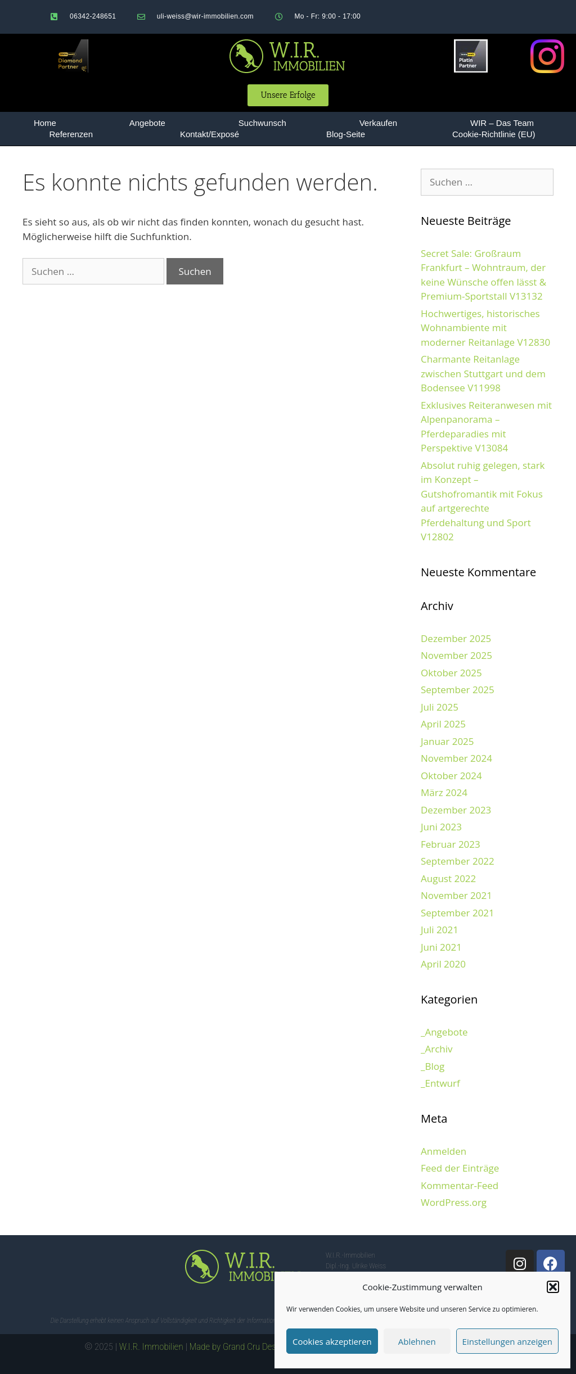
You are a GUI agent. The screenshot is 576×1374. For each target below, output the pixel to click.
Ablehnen (417, 1341)
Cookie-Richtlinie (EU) (494, 134)
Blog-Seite (345, 134)
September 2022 (457, 861)
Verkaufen (378, 123)
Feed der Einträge (460, 1167)
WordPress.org (454, 1202)
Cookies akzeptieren (332, 1341)
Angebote (147, 123)
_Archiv (437, 1048)
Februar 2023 (450, 844)
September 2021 (457, 912)
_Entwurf (440, 1083)
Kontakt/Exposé (209, 134)
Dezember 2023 (456, 809)
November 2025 (456, 655)
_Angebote (444, 1031)
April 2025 (443, 723)
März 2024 (444, 792)
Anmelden (443, 1151)
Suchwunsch (262, 123)
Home (45, 123)
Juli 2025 (439, 706)
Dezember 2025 (456, 638)
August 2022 (448, 878)
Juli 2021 (439, 929)
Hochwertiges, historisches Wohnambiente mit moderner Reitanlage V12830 (485, 328)
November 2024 (456, 758)
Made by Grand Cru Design (238, 1346)
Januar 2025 (447, 741)
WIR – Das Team (502, 123)
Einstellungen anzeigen (507, 1341)
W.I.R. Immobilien (151, 1346)
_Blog (432, 1066)
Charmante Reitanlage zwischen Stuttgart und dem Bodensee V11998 (483, 373)
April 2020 (443, 963)
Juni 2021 (441, 947)
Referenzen (71, 134)
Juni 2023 (441, 826)
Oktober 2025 (451, 672)
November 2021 (456, 895)
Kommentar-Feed (459, 1185)
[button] (553, 1286)
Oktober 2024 (451, 775)
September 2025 (457, 689)
